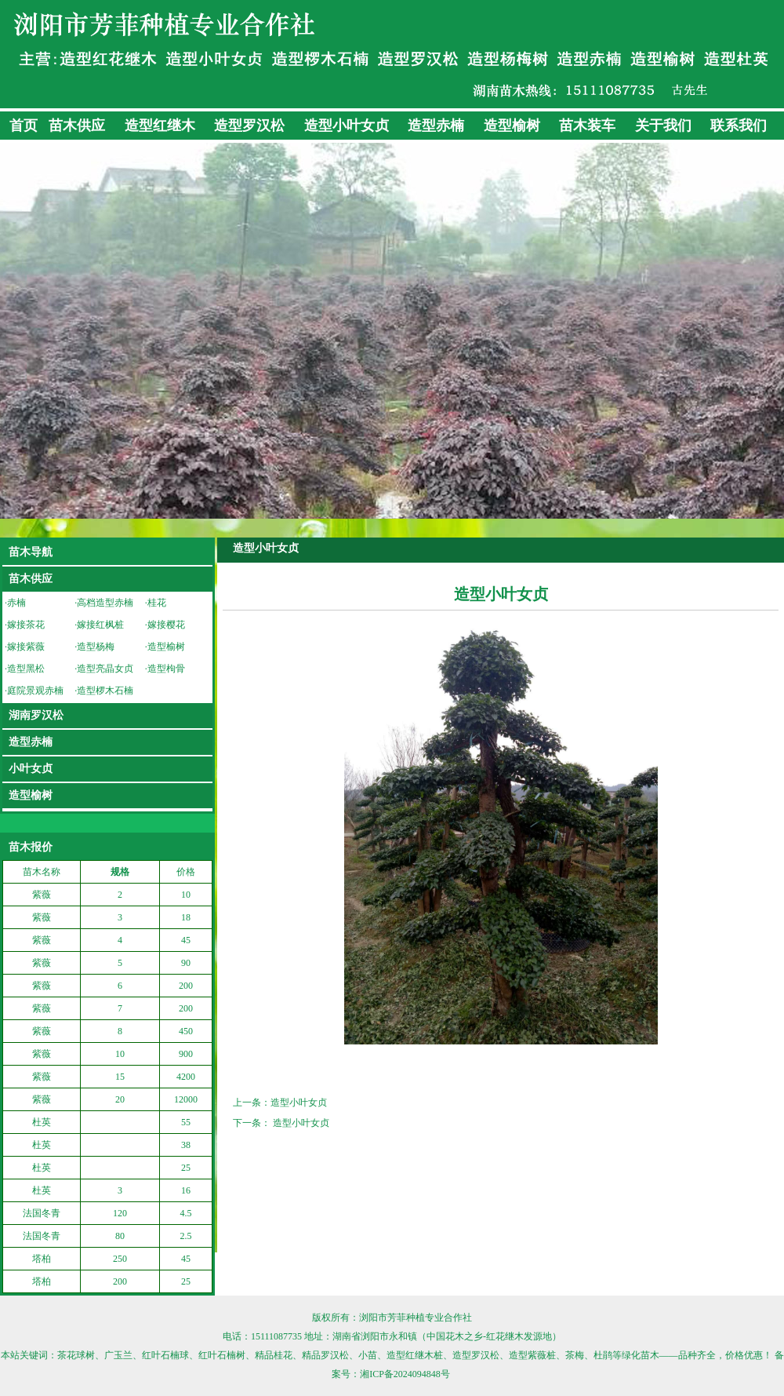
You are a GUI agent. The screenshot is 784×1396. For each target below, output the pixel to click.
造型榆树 (512, 125)
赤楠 (16, 602)
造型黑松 (26, 668)
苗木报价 (31, 847)
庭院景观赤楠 (35, 690)
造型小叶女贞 (346, 125)
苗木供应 (77, 125)
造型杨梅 (95, 646)
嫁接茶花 (26, 624)
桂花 (156, 602)
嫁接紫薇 (26, 646)
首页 (23, 125)
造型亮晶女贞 (105, 668)
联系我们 (738, 125)
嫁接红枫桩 (100, 624)
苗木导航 (31, 552)
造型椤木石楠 (105, 690)
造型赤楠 (436, 125)
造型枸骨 (166, 668)
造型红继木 (160, 125)
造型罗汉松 (249, 125)
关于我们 (663, 125)
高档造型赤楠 (105, 602)
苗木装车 (587, 125)
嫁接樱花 (166, 624)
